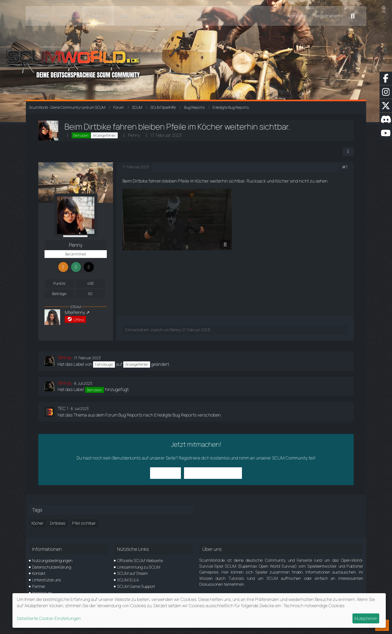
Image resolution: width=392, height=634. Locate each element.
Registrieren (327, 16)
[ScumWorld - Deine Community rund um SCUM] (196, 62)
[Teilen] (348, 151)
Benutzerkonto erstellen (213, 473)
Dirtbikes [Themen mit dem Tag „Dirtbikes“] (57, 523)
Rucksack (256, 181)
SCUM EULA (128, 580)
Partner (38, 586)
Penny (134, 135)
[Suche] (353, 16)
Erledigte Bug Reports (175, 415)
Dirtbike (140, 181)
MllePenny (75, 312)
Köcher (202, 181)
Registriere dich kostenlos (204, 458)
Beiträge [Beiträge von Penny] (59, 293)
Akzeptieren (365, 618)
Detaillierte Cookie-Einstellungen (49, 618)
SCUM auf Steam (132, 573)
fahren (155, 181)
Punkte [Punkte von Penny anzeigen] (59, 283)
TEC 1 (63, 408)
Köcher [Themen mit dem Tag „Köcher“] (37, 523)
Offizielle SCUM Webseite (140, 560)
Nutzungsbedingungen (52, 560)
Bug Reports (130, 415)
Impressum (42, 593)
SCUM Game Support (136, 586)
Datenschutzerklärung (51, 567)
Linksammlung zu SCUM (138, 567)
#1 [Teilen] (344, 167)
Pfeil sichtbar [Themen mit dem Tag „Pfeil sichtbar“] (84, 523)
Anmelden (297, 16)
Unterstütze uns (46, 580)
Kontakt (38, 573)
